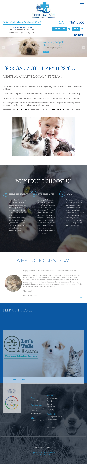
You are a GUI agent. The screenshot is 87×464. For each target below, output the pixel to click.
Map (76, 29)
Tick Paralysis (36, 415)
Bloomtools (47, 456)
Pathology (50, 402)
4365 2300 (76, 22)
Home (33, 394)
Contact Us (51, 428)
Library (49, 424)
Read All (80, 299)
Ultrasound (51, 408)
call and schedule (57, 109)
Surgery (50, 405)
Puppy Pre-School (37, 422)
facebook (79, 34)
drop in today (22, 109)
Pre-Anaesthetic (53, 399)
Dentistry (34, 412)
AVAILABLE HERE (19, 381)
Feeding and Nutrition (54, 418)
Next (83, 47)
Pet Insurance (52, 421)
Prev (3, 47)
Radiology (50, 411)
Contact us (59, 29)
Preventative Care (37, 409)
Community (35, 402)
